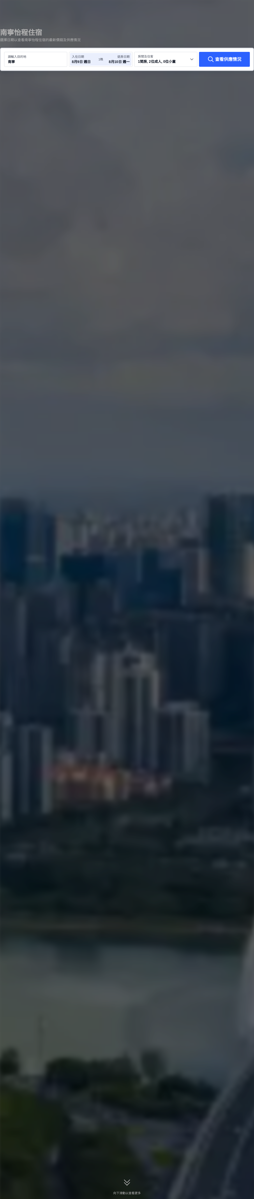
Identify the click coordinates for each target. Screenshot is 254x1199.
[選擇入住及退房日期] (85, 59)
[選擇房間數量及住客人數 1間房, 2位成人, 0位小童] (165, 59)
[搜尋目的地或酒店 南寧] (35, 59)
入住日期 (78, 56)
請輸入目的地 (17, 56)
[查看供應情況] (224, 59)
